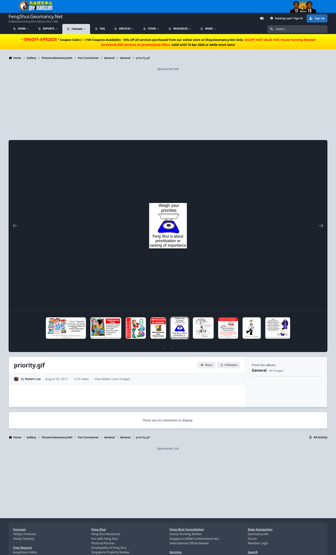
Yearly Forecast (23, 539)
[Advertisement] (168, 101)
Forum (252, 539)
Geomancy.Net (258, 534)
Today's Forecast (24, 534)
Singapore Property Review (110, 552)
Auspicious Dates (25, 552)
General (259, 370)
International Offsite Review (189, 543)
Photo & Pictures (103, 543)
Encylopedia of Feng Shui (108, 548)
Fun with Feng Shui (104, 539)
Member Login (258, 543)
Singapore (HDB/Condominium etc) (194, 539)
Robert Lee (33, 379)
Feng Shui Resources (105, 534)
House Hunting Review (185, 534)
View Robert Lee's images (112, 379)
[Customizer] (262, 18)
